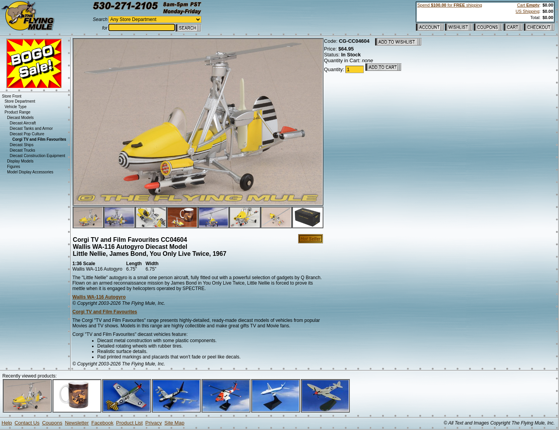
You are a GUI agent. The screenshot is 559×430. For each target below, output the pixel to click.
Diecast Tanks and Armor (31, 128)
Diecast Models (20, 117)
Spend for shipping (449, 5)
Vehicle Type (16, 107)
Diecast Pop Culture (27, 134)
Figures (13, 166)
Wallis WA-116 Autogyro (99, 297)
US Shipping (527, 11)
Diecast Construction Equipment (37, 156)
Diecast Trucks (22, 150)
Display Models (20, 161)
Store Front (11, 96)
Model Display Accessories (30, 172)
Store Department (20, 101)
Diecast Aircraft (23, 123)
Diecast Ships (21, 145)
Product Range (18, 112)
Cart (528, 5)
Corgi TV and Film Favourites (105, 312)
